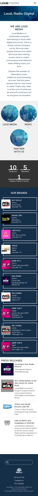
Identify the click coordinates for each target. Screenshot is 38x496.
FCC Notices (19, 483)
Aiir (32, 491)
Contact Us (19, 480)
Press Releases (11, 360)
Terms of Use (19, 477)
